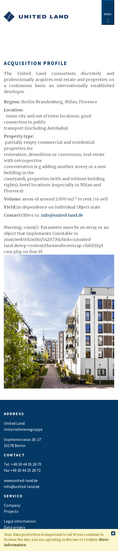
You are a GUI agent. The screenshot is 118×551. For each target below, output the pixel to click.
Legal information (20, 521)
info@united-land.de (62, 215)
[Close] (113, 533)
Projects (11, 511)
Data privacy (14, 527)
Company (12, 505)
